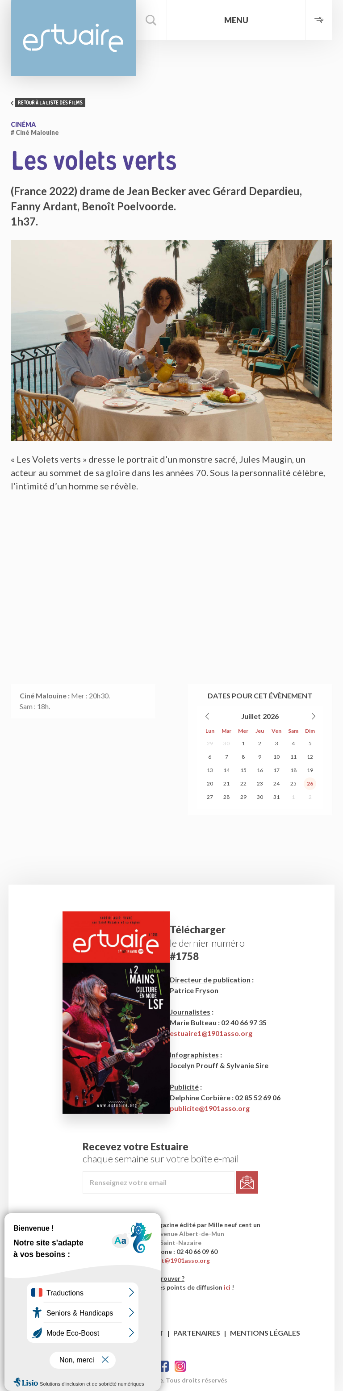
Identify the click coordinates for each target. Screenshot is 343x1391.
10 (276, 756)
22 (243, 783)
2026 (271, 716)
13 (210, 770)
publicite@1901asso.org (210, 1108)
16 (260, 770)
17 (276, 770)
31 (276, 797)
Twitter (180, 1366)
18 (293, 770)
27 (210, 797)
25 (293, 783)
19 (310, 770)
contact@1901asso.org (175, 1260)
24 (276, 783)
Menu (236, 20)
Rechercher (151, 20)
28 (226, 797)
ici (227, 1287)
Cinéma (23, 124)
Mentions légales (265, 1332)
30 (226, 743)
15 (243, 770)
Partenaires (196, 1332)
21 (226, 783)
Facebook (163, 1366)
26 (310, 783)
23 (260, 783)
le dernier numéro (207, 942)
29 (210, 743)
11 (293, 756)
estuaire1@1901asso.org (211, 1033)
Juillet (251, 716)
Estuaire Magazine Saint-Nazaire (73, 38)
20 (210, 783)
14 (226, 770)
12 (310, 756)
